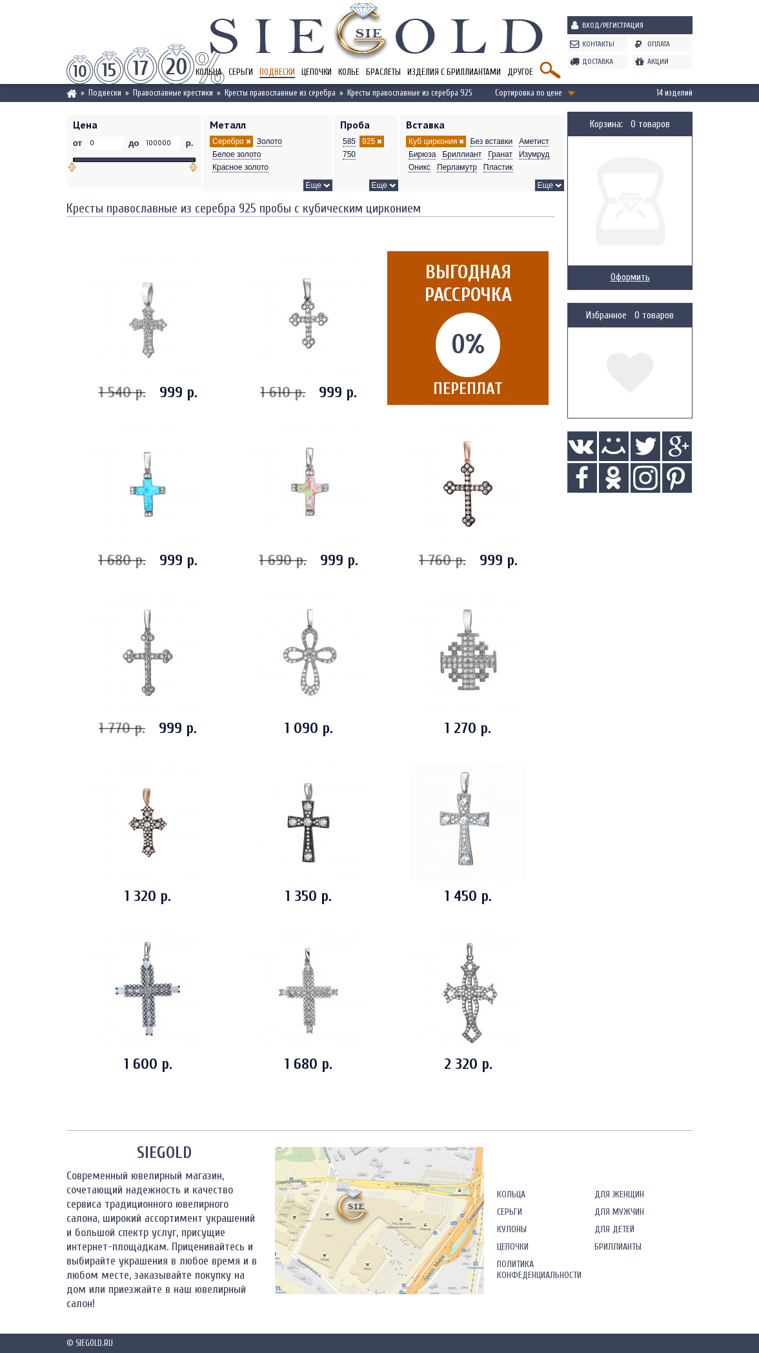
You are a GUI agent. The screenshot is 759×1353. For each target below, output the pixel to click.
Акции (658, 61)
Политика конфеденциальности (539, 1270)
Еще (313, 185)
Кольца (511, 1194)
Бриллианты (618, 1246)
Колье (348, 72)
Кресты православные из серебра (280, 93)
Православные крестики (173, 93)
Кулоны (512, 1229)
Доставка (597, 61)
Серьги (240, 72)
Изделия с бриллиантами (454, 72)
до (133, 143)
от (79, 143)
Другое (520, 72)
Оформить (630, 277)
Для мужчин (619, 1211)
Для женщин (619, 1194)
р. (188, 143)
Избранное (606, 315)
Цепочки (316, 72)
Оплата (658, 43)
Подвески (277, 72)
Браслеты (383, 72)
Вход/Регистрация (612, 25)
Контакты (598, 43)
